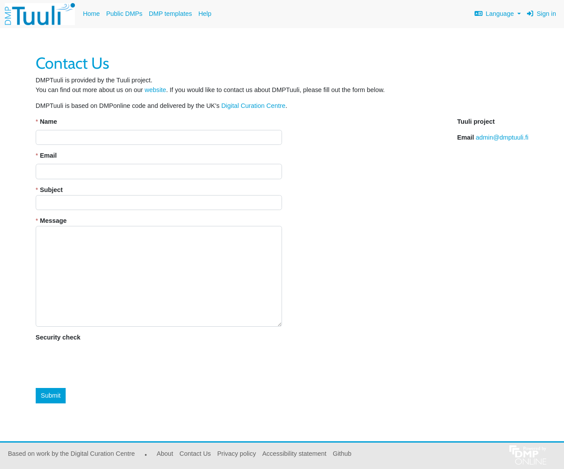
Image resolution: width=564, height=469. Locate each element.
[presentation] (103, 363)
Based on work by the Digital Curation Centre (70, 456)
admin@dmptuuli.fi (502, 137)
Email (48, 155)
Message (53, 220)
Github (341, 456)
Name (48, 121)
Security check (58, 337)
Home (91, 13)
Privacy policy (236, 453)
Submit (51, 395)
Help (205, 13)
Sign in (541, 13)
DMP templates (170, 13)
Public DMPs (124, 13)
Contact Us (195, 453)
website (155, 89)
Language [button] (495, 13)
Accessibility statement (294, 453)
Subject (51, 189)
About (164, 453)
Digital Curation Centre (253, 105)
